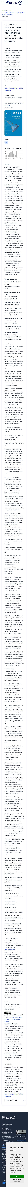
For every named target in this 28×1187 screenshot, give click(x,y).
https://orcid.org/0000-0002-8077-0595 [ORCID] (12, 67)
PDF (6, 142)
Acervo (11, 11)
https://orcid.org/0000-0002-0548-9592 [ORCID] (12, 71)
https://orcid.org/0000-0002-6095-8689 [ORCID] (12, 62)
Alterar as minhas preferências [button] (17, 1180)
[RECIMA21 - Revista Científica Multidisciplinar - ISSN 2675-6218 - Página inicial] (14, 3)
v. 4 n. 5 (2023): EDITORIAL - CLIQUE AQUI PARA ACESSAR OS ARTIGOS (13, 14)
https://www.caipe (9, 950)
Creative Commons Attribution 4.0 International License (13, 1019)
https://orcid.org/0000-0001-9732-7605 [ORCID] (12, 76)
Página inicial (5, 11)
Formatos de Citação (11, 1100)
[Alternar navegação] (2, 2)
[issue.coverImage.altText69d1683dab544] (13, 123)
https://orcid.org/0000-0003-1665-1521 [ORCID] (12, 57)
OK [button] (17, 1176)
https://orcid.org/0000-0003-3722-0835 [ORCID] (12, 81)
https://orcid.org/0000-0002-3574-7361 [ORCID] (12, 52)
